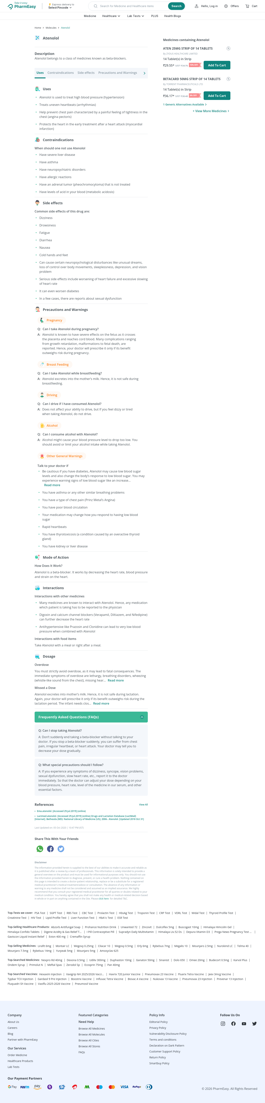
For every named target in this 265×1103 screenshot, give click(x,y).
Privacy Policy (157, 1028)
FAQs (82, 1052)
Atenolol (65, 27)
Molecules (51, 27)
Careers (12, 1028)
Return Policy (157, 1057)
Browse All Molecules (92, 1034)
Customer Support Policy (164, 1051)
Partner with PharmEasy (23, 1039)
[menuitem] (196, 60)
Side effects (86, 73)
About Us (13, 1022)
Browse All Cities (89, 1040)
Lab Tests (134, 16)
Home (38, 27)
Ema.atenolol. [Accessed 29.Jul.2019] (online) (61, 811)
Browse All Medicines (92, 1028)
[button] (137, 6)
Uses (40, 73)
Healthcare (109, 16)
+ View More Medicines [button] (211, 111)
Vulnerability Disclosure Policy (167, 1033)
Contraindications (60, 73)
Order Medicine (17, 1055)
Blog (10, 1033)
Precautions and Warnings (117, 73)
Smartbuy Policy (159, 1063)
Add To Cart (217, 65)
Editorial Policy (158, 1022)
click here (104, 898)
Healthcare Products (20, 1061)
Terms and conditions (162, 1039)
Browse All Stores (89, 1046)
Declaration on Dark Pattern (166, 1045)
